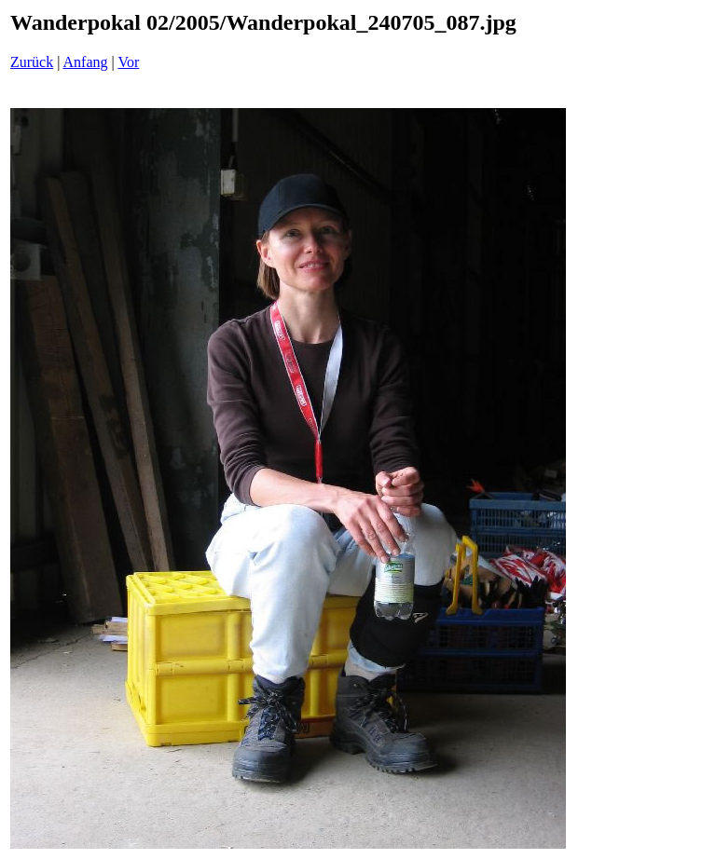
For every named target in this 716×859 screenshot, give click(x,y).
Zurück (31, 62)
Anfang (85, 62)
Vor (128, 62)
